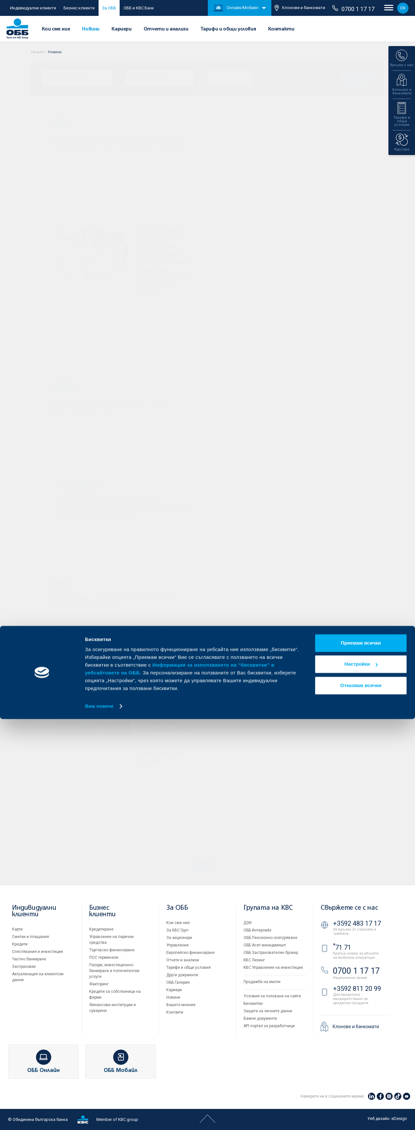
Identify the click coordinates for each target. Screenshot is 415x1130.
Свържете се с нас (349, 908)
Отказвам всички (361, 1096)
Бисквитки (253, 1003)
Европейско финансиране (190, 952)
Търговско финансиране (112, 950)
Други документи (182, 975)
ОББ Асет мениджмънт (264, 945)
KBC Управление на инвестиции (273, 967)
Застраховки (24, 966)
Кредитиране (101, 929)
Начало (37, 52)
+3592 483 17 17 (357, 923)
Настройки (361, 1075)
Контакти (281, 29)
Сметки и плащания (30, 936)
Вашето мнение (181, 1005)
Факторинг (99, 984)
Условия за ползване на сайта (272, 996)
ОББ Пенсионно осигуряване (270, 937)
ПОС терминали (103, 957)
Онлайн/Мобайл (235, 8)
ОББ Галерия (178, 982)
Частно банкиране (29, 959)
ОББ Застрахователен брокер (270, 952)
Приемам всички (361, 1054)
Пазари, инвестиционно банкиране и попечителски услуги (114, 971)
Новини (91, 29)
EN (402, 8)
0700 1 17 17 (353, 8)
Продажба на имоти (261, 982)
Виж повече (99, 1117)
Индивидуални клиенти (33, 8)
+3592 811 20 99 (357, 988)
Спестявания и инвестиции (37, 951)
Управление (177, 945)
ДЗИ (247, 922)
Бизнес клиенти (79, 8)
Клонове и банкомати (300, 8)
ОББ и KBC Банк (139, 8)
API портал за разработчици (269, 1026)
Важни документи (260, 1018)
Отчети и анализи (166, 29)
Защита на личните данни (267, 1011)
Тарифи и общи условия (228, 29)
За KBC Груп (177, 930)
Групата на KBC (267, 908)
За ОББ (109, 8)
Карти (17, 929)
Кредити (20, 944)
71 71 (342, 947)
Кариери (121, 29)
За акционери (179, 937)
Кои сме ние (56, 29)
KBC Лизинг (254, 960)
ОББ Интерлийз (257, 930)
